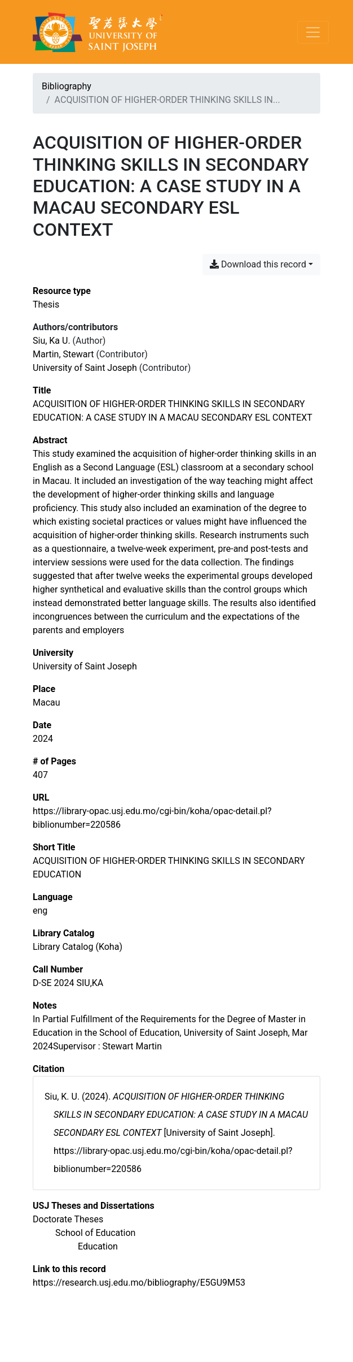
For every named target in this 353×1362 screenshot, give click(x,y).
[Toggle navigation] (313, 32)
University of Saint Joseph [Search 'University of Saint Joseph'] (85, 367)
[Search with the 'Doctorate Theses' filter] (68, 1219)
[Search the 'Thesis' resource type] (46, 304)
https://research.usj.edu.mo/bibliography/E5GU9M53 (139, 1282)
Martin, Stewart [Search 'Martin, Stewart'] (63, 354)
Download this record (258, 264)
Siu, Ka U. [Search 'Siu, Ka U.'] (51, 340)
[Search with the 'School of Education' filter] (95, 1232)
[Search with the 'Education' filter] (98, 1246)
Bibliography (66, 86)
